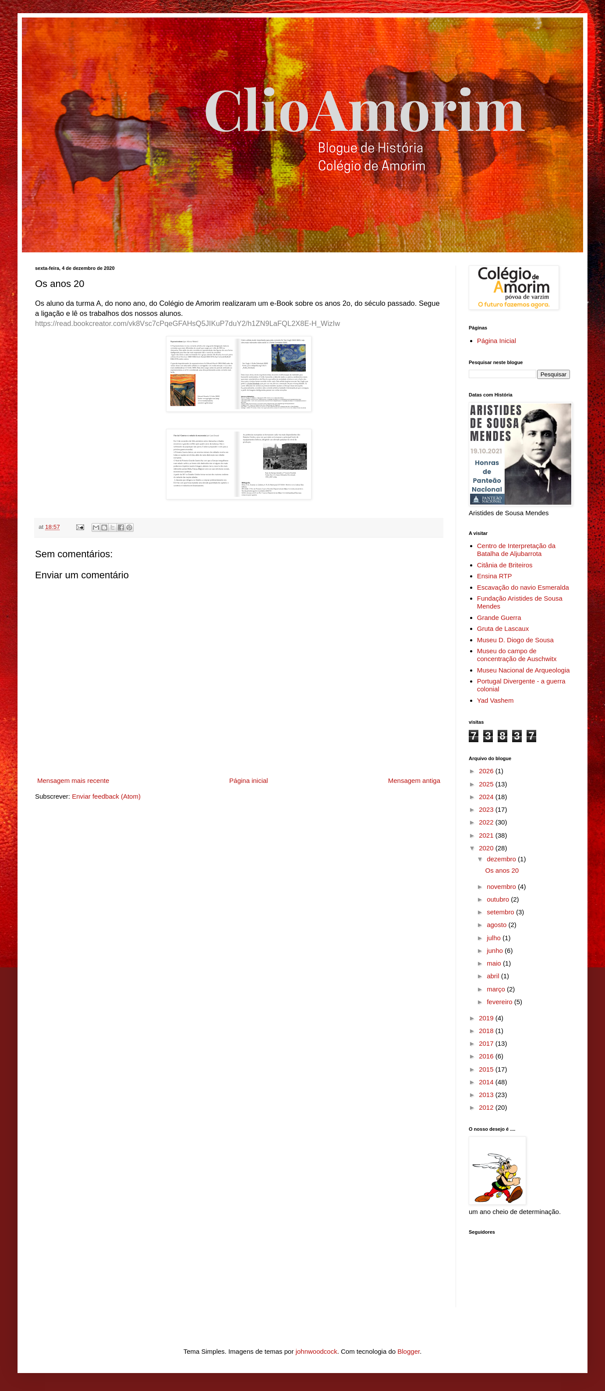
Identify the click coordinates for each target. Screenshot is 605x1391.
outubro (499, 899)
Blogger (408, 1351)
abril (494, 976)
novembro (502, 886)
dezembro (502, 859)
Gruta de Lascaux (503, 628)
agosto (497, 924)
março (497, 989)
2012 (487, 1107)
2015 (487, 1069)
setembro (501, 912)
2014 (487, 1082)
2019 (487, 1018)
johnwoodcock (316, 1351)
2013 (487, 1094)
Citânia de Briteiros (505, 565)
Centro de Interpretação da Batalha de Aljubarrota (516, 549)
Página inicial (248, 780)
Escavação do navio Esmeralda (523, 587)
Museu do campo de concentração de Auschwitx (517, 654)
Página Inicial (496, 340)
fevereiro (500, 1001)
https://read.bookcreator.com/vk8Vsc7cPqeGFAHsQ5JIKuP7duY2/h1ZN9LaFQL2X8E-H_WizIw (187, 323)
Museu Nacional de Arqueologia (523, 670)
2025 (487, 784)
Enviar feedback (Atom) (106, 796)
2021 (487, 835)
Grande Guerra (499, 617)
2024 (487, 796)
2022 (487, 822)
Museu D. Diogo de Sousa (515, 640)
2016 (487, 1056)
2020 (487, 848)
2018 (487, 1030)
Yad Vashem (495, 700)
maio (495, 963)
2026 (487, 771)
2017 (487, 1043)
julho (494, 937)
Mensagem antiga (414, 780)
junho (496, 950)
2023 (487, 809)
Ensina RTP (494, 576)
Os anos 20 (502, 870)
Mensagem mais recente (73, 780)
